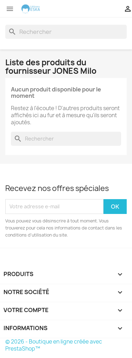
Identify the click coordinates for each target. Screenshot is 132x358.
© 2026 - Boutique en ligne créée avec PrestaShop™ (53, 345)
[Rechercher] (66, 32)
